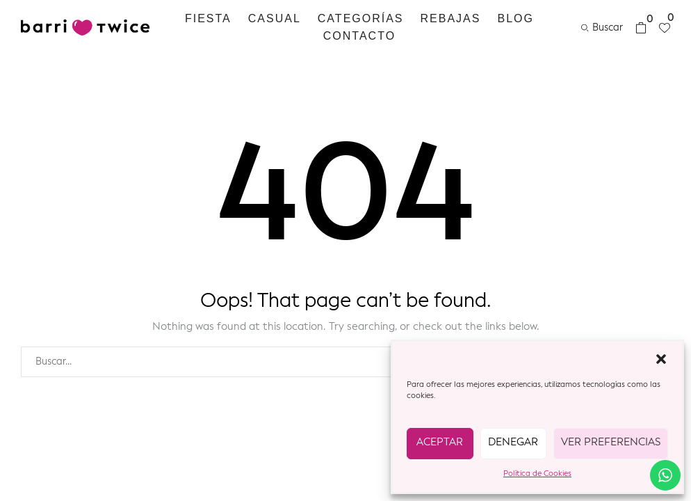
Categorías (361, 18)
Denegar (513, 443)
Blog (515, 18)
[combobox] (330, 362)
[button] (661, 359)
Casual (274, 18)
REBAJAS (451, 18)
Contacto (359, 36)
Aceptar (439, 443)
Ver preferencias (610, 443)
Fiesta (208, 18)
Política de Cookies (537, 474)
